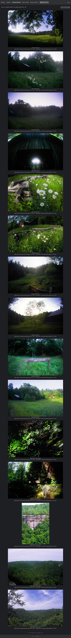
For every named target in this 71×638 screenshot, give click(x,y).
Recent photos (34, 2)
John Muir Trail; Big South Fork (16, 7)
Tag (6, 7)
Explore (9, 2)
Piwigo (38, 636)
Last (42, 632)
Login (68, 2)
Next (39, 632)
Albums (3, 2)
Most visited (25, 2)
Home (3, 7)
